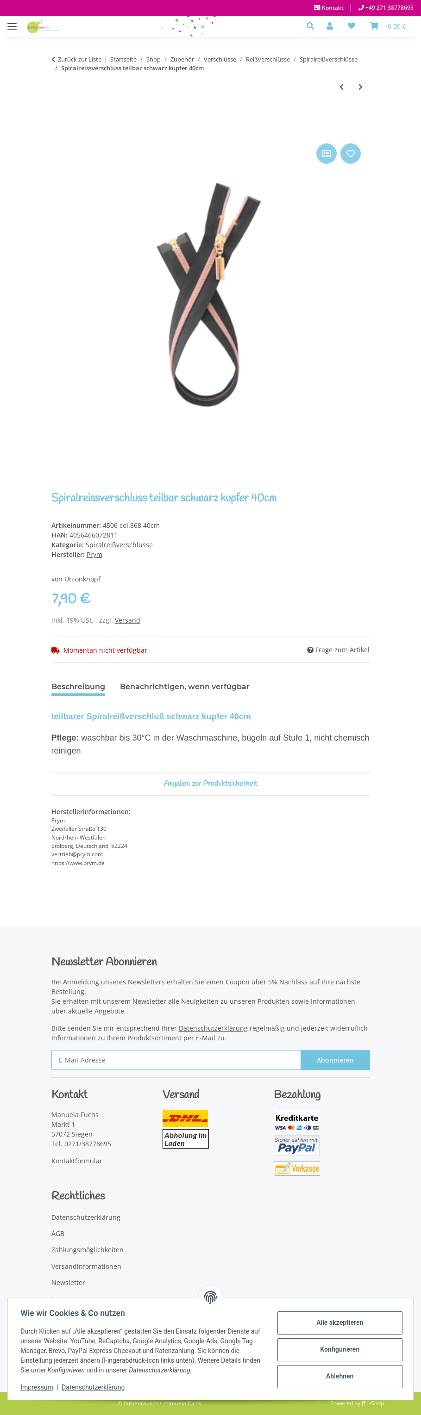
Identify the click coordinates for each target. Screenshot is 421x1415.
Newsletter (68, 1282)
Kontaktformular (76, 1160)
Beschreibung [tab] (78, 686)
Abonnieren (335, 1060)
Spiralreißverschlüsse (119, 544)
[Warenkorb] (388, 26)
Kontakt (332, 8)
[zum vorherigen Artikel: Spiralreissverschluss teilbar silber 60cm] (341, 87)
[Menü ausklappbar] (12, 21)
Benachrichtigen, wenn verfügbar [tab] (185, 686)
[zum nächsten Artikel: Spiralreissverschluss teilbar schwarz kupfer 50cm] (360, 87)
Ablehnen (337, 1376)
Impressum (39, 1387)
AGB (57, 1233)
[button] (313, 26)
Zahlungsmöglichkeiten (87, 1249)
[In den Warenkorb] (58, 131)
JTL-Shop (373, 1403)
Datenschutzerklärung (95, 1387)
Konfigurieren (337, 1349)
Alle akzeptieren (337, 1322)
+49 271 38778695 (389, 8)
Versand (127, 620)
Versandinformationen (86, 1266)
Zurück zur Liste (79, 59)
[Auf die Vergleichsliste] (326, 153)
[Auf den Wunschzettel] (350, 153)
